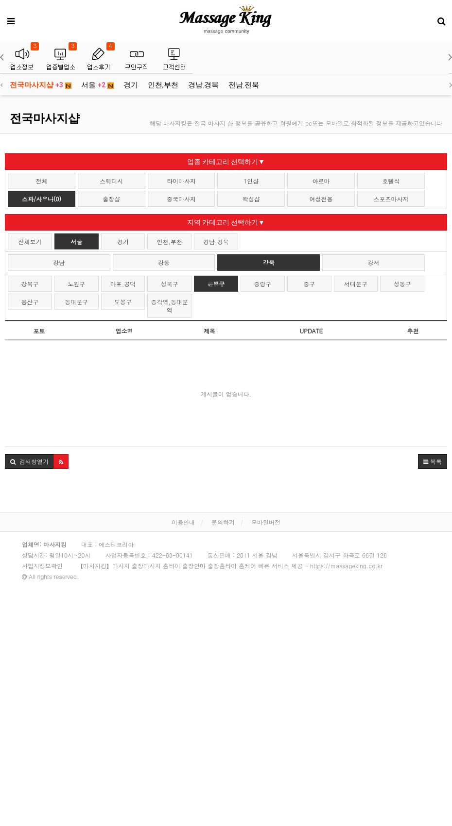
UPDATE (311, 331)
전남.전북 (243, 85)
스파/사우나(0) (41, 199)
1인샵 (251, 181)
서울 (97, 85)
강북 (269, 262)
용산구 (29, 301)
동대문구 (76, 301)
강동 (164, 262)
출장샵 (111, 199)
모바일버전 (265, 522)
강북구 (29, 284)
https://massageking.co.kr (346, 566)
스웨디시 (111, 181)
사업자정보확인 (42, 566)
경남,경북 (216, 241)
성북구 (169, 284)
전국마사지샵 (40, 85)
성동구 (402, 284)
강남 (59, 262)
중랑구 (262, 284)
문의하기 (223, 522)
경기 (130, 85)
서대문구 (355, 284)
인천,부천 (163, 85)
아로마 (321, 181)
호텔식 (391, 181)
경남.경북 (203, 85)
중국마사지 (181, 199)
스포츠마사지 (390, 199)
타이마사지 (181, 181)
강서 (373, 262)
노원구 (76, 284)
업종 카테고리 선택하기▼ (226, 161)
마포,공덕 (123, 284)
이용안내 (183, 522)
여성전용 (321, 199)
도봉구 (123, 301)
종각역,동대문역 (170, 305)
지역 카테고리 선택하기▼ (226, 222)
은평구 (216, 284)
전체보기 (29, 241)
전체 (41, 181)
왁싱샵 (251, 199)
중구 (309, 284)
